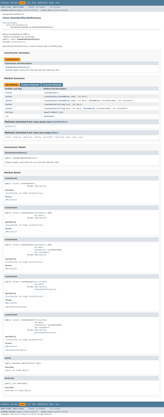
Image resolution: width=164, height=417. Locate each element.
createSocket (50, 93)
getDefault (10, 126)
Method (34, 10)
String (61, 104)
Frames (31, 7)
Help (58, 3)
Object (55, 112)
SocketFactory (18, 42)
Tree (34, 3)
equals (47, 112)
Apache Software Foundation (26, 414)
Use (28, 3)
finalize (17, 137)
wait (68, 137)
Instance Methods (30, 85)
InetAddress (64, 97)
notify (37, 137)
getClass (28, 137)
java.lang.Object (10, 23)
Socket (8, 93)
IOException (40, 186)
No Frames (40, 7)
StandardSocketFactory (16, 67)
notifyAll (48, 137)
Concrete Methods (52, 85)
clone (7, 137)
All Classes (55, 7)
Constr (26, 10)
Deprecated (42, 3)
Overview (5, 3)
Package (14, 3)
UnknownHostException (45, 289)
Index (51, 3)
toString (59, 137)
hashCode (48, 116)
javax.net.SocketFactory (17, 25)
